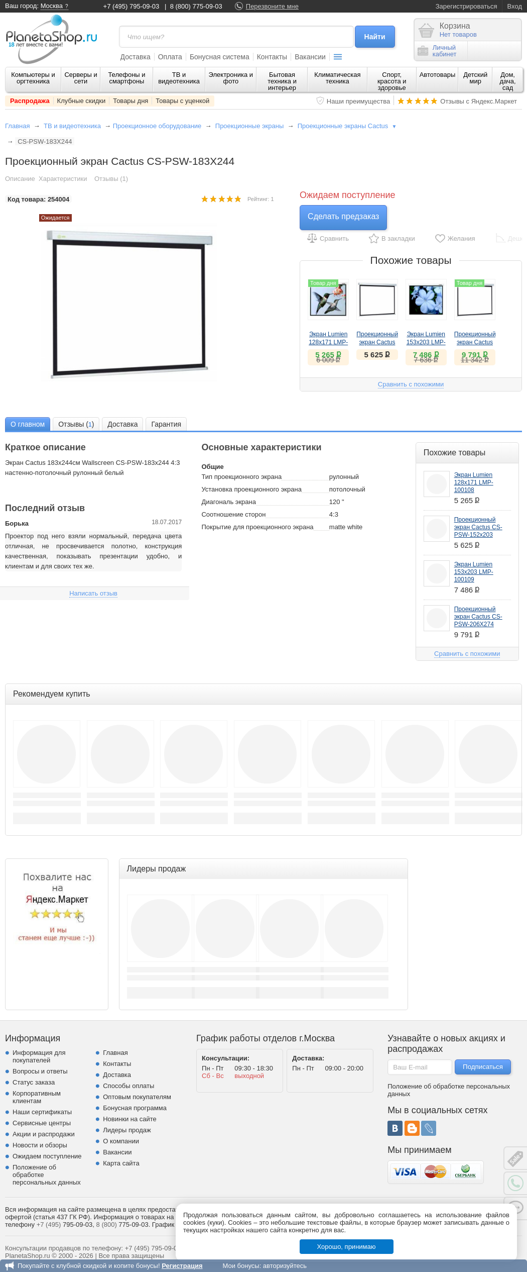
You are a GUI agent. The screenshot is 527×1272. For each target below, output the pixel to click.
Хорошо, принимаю (346, 1246)
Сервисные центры (42, 1123)
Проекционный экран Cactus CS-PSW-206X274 (478, 617)
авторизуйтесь (285, 1265)
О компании (121, 1141)
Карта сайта (121, 1163)
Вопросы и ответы (40, 1071)
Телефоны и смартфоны (126, 78)
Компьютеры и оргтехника (33, 78)
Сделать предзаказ (343, 216)
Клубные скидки (81, 101)
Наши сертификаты (42, 1112)
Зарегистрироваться (466, 6)
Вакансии (310, 57)
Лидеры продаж (127, 1130)
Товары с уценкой (182, 101)
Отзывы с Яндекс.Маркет (478, 101)
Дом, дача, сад (508, 81)
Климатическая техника (337, 78)
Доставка (135, 57)
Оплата (170, 57)
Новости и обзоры (40, 1145)
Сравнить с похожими (411, 384)
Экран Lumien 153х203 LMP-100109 (426, 342)
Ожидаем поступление (47, 1156)
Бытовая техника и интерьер (282, 81)
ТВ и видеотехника (179, 78)
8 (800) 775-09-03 (196, 6)
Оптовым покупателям (137, 1097)
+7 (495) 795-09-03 (131, 6)
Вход (514, 6)
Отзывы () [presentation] (76, 425)
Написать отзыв (93, 593)
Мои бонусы (240, 1265)
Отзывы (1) (111, 178)
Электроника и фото (231, 78)
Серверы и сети (80, 78)
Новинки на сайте (130, 1119)
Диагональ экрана (228, 502)
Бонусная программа (135, 1108)
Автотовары (438, 74)
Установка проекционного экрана (251, 489)
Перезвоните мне (272, 6)
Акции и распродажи (44, 1134)
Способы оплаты (128, 1086)
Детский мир (475, 78)
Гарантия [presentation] (166, 424)
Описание (20, 178)
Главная (17, 126)
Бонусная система (219, 57)
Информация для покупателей (39, 1056)
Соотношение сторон (233, 514)
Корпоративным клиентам (37, 1097)
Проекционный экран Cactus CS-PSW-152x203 (478, 527)
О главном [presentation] (28, 424)
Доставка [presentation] (122, 424)
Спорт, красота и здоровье (392, 81)
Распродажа (30, 101)
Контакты (272, 57)
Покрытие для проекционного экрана (257, 527)
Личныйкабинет (437, 50)
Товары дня (130, 101)
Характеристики (63, 178)
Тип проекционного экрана (241, 476)
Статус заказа (34, 1082)
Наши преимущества (358, 101)
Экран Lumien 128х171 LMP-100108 (328, 342)
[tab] (27, 424)
